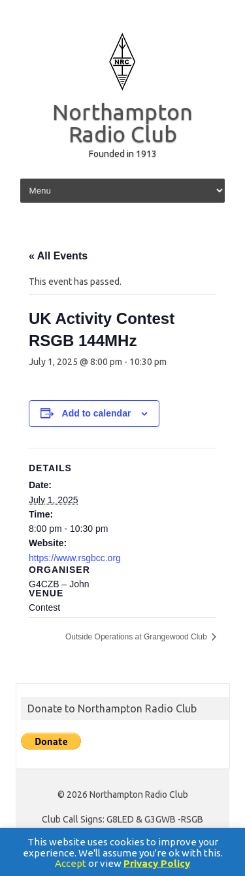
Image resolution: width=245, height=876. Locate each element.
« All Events (58, 255)
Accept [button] (70, 863)
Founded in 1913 (123, 154)
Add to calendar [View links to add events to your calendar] (96, 413)
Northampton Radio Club (122, 122)
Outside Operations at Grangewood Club (137, 636)
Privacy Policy (156, 863)
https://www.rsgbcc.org (75, 558)
